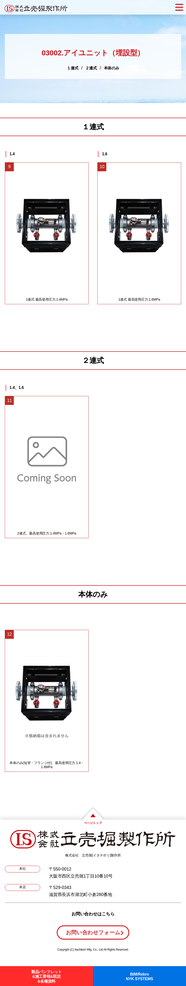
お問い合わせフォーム (93, 932)
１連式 (72, 68)
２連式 (91, 68)
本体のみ (111, 68)
